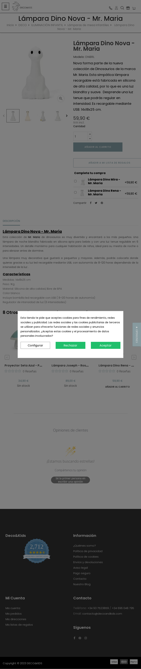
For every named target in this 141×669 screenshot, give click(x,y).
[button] (136, 334)
